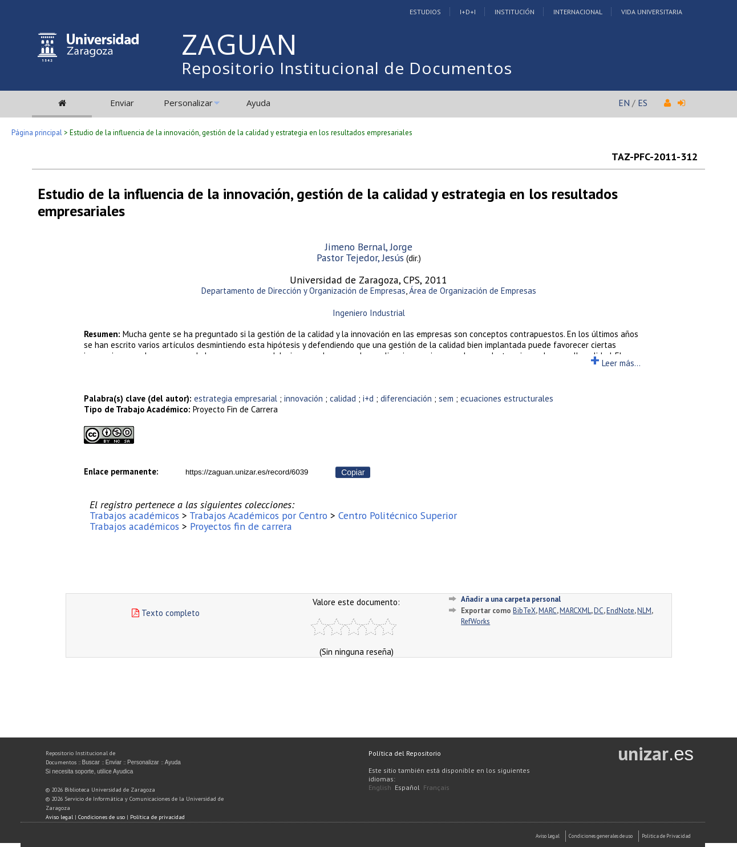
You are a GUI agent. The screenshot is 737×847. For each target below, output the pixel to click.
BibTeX (524, 610)
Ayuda (258, 102)
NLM (644, 610)
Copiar (353, 472)
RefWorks (475, 621)
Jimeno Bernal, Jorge (368, 246)
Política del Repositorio (404, 753)
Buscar (91, 762)
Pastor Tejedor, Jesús (360, 257)
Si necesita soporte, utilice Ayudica (89, 771)
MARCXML (575, 610)
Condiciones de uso (101, 817)
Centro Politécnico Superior (397, 515)
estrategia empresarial (235, 398)
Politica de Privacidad (666, 836)
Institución (514, 11)
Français (436, 787)
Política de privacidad (157, 817)
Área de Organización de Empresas (472, 290)
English (379, 787)
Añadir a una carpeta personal (511, 599)
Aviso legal (59, 817)
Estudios (425, 11)
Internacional (577, 11)
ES (642, 102)
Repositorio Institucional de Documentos (346, 68)
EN (624, 102)
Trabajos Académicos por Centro (258, 515)
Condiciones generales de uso (601, 836)
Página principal (36, 132)
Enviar (122, 102)
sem (446, 398)
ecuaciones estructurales (506, 398)
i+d (368, 398)
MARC (547, 610)
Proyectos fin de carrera (241, 526)
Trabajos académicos (134, 515)
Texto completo (166, 612)
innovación (303, 398)
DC (599, 610)
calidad (343, 398)
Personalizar (188, 102)
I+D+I (468, 11)
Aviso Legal (548, 836)
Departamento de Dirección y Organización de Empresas (303, 290)
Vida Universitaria (651, 11)
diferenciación (406, 398)
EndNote (620, 610)
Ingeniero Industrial (369, 312)
